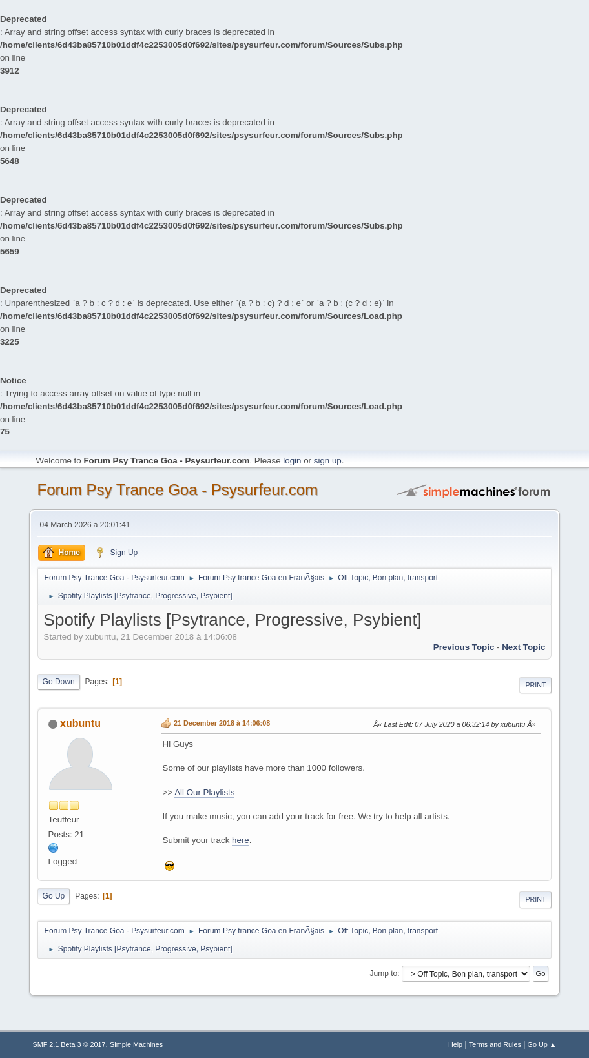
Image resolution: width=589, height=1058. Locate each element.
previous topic (464, 647)
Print (535, 685)
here (240, 840)
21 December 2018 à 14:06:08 (222, 723)
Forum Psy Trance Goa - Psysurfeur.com (177, 489)
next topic (523, 647)
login (292, 460)
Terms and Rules (495, 1044)
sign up (328, 460)
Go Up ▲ (542, 1044)
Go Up (54, 895)
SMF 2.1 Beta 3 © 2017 (69, 1044)
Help (455, 1044)
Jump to (384, 973)
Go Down (59, 681)
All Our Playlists (204, 792)
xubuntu (80, 723)
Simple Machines (136, 1044)
